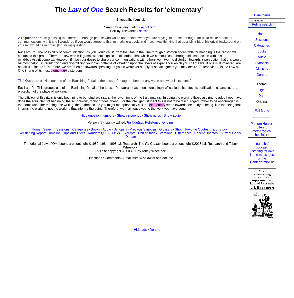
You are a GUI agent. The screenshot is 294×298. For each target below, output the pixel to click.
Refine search (262, 24)
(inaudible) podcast (262, 153)
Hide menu (262, 15)
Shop (179, 129)
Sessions (262, 39)
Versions (166, 133)
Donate (262, 74)
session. (145, 31)
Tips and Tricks (74, 133)
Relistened (152, 122)
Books (261, 51)
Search (48, 129)
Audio (262, 57)
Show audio (172, 115)
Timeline (54, 133)
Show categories (129, 115)
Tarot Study (219, 129)
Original (168, 122)
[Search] (267, 20)
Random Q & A (99, 133)
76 (20, 81)
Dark (261, 95)
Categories (262, 45)
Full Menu (262, 110)
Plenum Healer (262, 129)
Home (262, 34)
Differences (183, 133)
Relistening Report (32, 133)
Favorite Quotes (196, 129)
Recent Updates (206, 133)
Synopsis (262, 63)
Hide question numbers (97, 115)
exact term (148, 27)
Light (262, 90)
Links (116, 133)
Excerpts (128, 133)
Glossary (261, 68)
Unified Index (147, 133)
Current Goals (230, 133)
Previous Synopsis (143, 129)
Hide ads (140, 229)
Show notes (152, 115)
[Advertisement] (140, 263)
